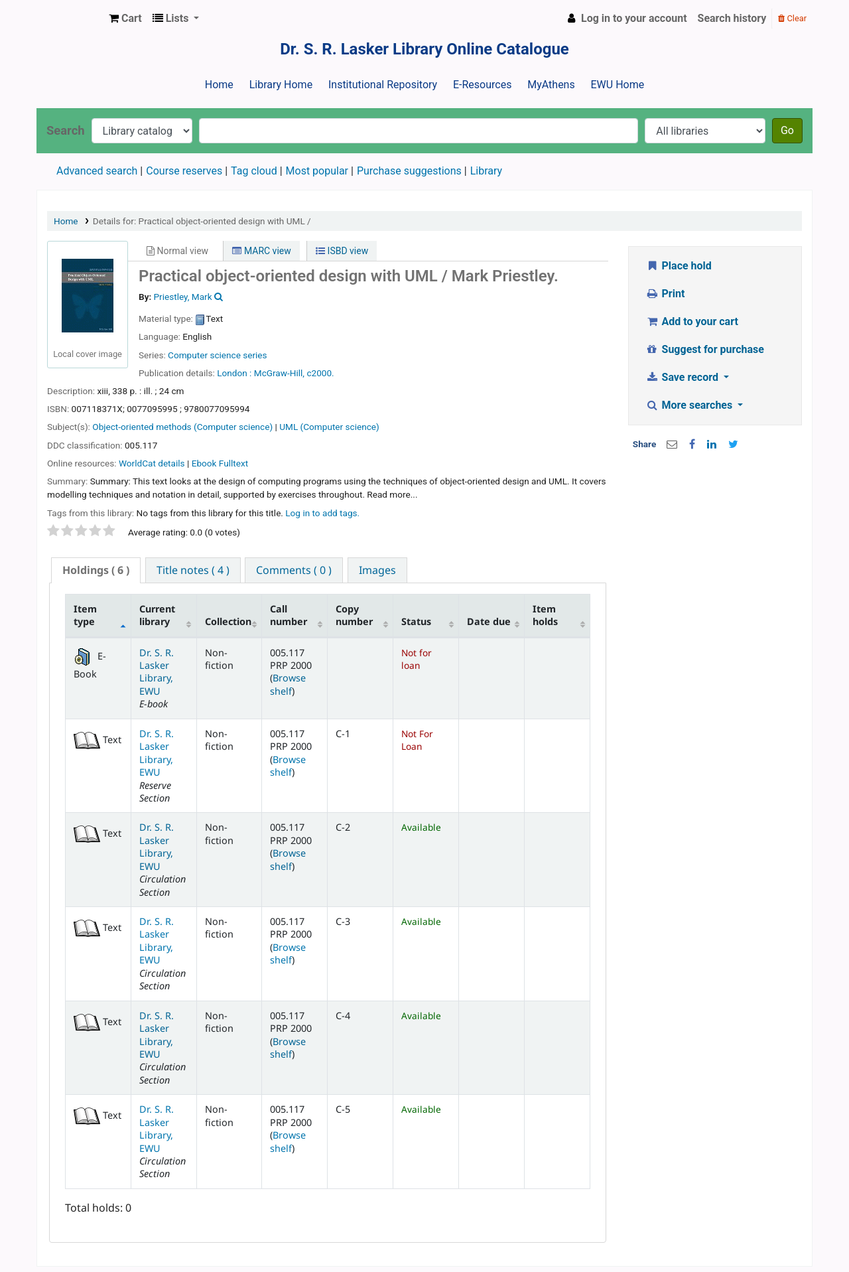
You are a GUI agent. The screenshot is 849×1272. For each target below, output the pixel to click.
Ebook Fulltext (220, 463)
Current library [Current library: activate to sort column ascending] (157, 615)
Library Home (280, 84)
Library (486, 171)
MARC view (261, 251)
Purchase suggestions (409, 171)
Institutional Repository (382, 84)
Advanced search (96, 171)
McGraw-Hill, (279, 373)
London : (234, 373)
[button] (125, 18)
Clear (792, 18)
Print (665, 293)
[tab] (96, 570)
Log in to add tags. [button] (322, 513)
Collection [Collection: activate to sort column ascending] (228, 621)
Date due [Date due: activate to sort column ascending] (489, 621)
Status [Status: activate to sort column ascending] (416, 621)
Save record (683, 377)
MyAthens (550, 84)
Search (65, 130)
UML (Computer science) (329, 426)
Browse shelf (288, 684)
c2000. (320, 373)
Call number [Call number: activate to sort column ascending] (288, 615)
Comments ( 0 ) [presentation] (294, 570)
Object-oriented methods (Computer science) (182, 426)
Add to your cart (691, 321)
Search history (732, 18)
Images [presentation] (377, 570)
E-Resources (482, 84)
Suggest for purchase (704, 349)
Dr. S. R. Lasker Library (70, 18)
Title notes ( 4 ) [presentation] (193, 570)
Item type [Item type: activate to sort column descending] (85, 615)
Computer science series (217, 355)
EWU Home (618, 84)
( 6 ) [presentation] (95, 570)
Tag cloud (254, 171)
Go (787, 130)
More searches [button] (690, 405)
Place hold (678, 265)
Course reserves (184, 171)
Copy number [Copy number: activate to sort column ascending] (354, 615)
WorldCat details (152, 463)
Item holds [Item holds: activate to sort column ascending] (545, 615)
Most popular (317, 171)
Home (219, 84)
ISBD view (342, 251)
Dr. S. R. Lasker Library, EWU (156, 671)
